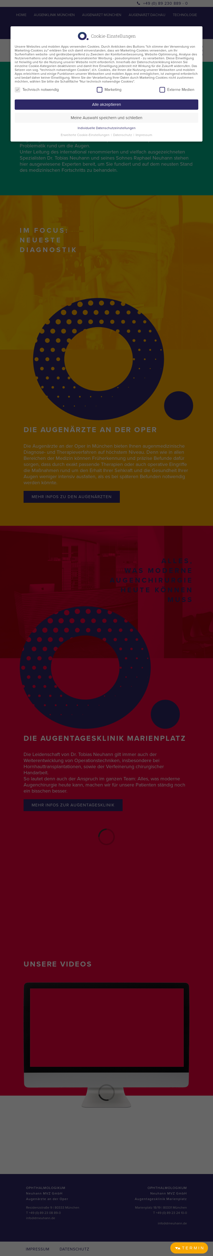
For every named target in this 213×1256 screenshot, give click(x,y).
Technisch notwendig (37, 89)
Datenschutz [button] (123, 135)
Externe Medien (176, 89)
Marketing (109, 89)
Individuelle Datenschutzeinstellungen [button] (107, 128)
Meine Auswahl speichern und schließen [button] (106, 117)
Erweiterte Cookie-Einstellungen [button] (85, 135)
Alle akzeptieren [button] (106, 104)
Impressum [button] (144, 135)
